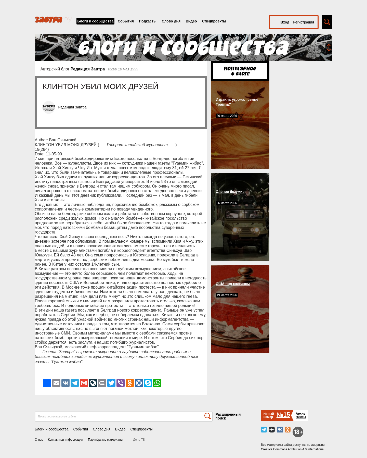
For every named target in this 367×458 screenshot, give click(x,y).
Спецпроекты (214, 21)
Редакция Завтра (88, 69)
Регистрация (303, 22)
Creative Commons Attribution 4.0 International (292, 449)
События (126, 21)
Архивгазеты (301, 415)
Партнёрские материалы (105, 439)
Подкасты (147, 21)
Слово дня (171, 21)
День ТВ (139, 439)
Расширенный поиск (228, 416)
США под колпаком (233, 284)
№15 (283, 414)
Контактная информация (65, 439)
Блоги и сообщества (95, 21)
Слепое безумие (230, 192)
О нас (39, 439)
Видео (191, 21)
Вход (285, 22)
